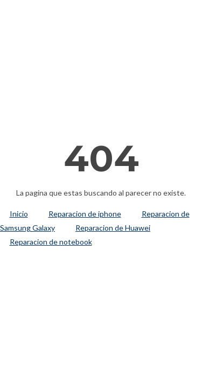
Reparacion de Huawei (112, 227)
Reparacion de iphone (84, 213)
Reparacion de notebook (51, 241)
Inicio (19, 213)
